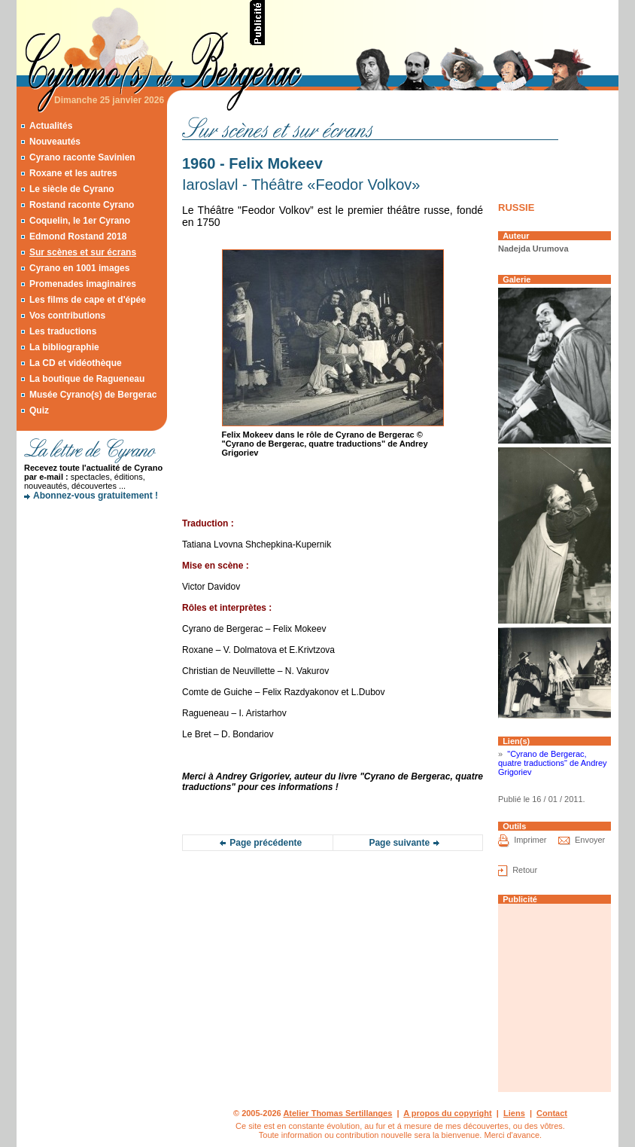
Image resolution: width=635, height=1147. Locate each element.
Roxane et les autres (73, 173)
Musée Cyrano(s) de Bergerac (92, 394)
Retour (524, 870)
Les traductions (62, 331)
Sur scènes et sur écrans (82, 252)
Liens (514, 1113)
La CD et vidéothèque (75, 363)
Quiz (39, 410)
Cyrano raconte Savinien (82, 157)
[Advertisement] (442, 22)
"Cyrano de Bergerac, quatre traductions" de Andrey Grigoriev (552, 762)
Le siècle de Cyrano (71, 189)
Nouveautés (55, 141)
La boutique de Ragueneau (86, 379)
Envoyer (590, 840)
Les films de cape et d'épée (87, 299)
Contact (551, 1113)
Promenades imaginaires (82, 284)
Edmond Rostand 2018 (77, 236)
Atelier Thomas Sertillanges (337, 1113)
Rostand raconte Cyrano (81, 205)
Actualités (50, 125)
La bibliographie (64, 347)
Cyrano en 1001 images (79, 268)
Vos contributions (67, 315)
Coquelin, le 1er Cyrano (79, 220)
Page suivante (399, 842)
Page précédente (265, 842)
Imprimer (530, 840)
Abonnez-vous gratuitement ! (95, 495)
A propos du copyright (447, 1113)
